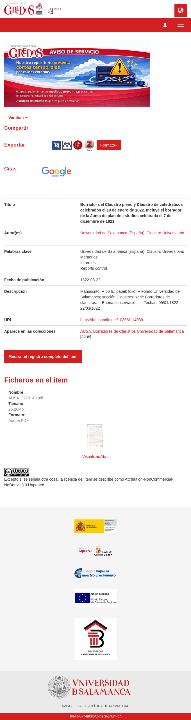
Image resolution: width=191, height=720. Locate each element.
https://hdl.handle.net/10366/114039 (111, 320)
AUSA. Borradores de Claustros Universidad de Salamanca (132, 331)
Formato (108, 145)
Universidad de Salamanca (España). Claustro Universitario (132, 233)
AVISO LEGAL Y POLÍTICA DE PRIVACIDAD (95, 706)
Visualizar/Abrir (95, 456)
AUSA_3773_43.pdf (25, 398)
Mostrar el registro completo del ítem (43, 356)
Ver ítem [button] (18, 117)
